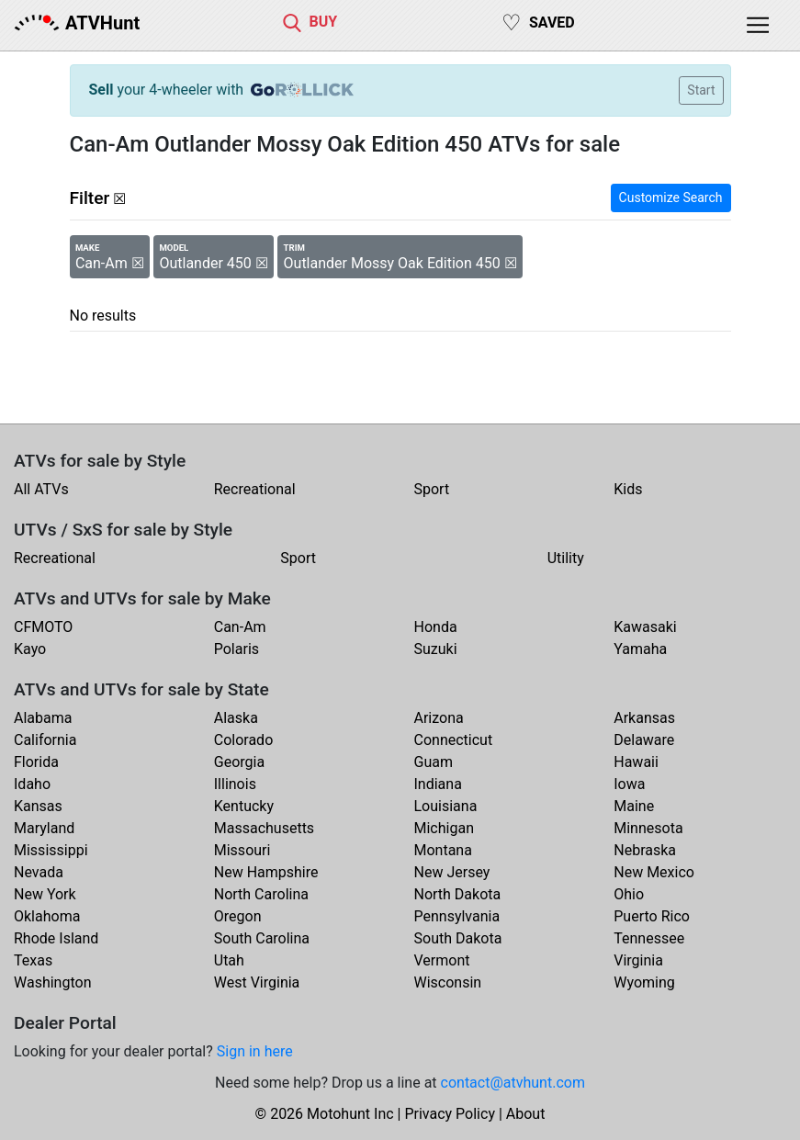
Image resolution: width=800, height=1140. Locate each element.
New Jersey (452, 872)
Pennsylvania (457, 916)
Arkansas (644, 718)
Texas (33, 960)
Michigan (444, 828)
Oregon (238, 916)
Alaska (236, 718)
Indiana (438, 784)
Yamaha (640, 649)
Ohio (629, 894)
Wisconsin (448, 982)
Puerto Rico (652, 916)
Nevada (38, 872)
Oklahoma (47, 916)
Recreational (255, 489)
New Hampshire (266, 872)
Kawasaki (645, 627)
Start (701, 90)
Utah (229, 960)
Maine (634, 806)
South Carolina (262, 938)
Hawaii (636, 762)
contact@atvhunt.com (513, 1082)
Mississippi (51, 850)
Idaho (32, 784)
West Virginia (257, 982)
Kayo (30, 649)
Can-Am (240, 627)
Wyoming (644, 982)
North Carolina (261, 894)
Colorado (244, 740)
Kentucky (244, 806)
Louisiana (446, 806)
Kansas (38, 806)
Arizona (439, 718)
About (526, 1114)
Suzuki (435, 649)
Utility (565, 558)
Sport (432, 489)
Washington (52, 982)
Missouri (242, 850)
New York (45, 894)
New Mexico (654, 872)
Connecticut (453, 740)
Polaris (236, 649)
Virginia (638, 960)
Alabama (43, 718)
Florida (36, 762)
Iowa (629, 784)
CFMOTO (43, 627)
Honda (435, 627)
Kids (628, 489)
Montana (443, 850)
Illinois (235, 784)
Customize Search (671, 197)
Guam (433, 762)
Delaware (644, 740)
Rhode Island (56, 938)
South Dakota (458, 938)
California (45, 740)
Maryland (44, 828)
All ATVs (41, 489)
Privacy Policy (449, 1114)
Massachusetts (264, 828)
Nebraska (645, 850)
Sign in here (255, 1051)
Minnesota (648, 828)
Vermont (442, 960)
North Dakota (457, 894)
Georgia (239, 762)
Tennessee (649, 938)
